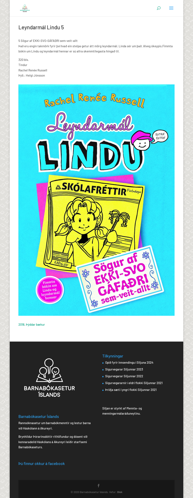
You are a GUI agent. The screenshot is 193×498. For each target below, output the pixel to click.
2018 (21, 324)
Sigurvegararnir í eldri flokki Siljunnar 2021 (134, 383)
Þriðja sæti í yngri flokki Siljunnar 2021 (131, 390)
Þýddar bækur (35, 324)
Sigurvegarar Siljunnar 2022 (124, 376)
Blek (119, 492)
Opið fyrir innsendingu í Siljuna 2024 (129, 362)
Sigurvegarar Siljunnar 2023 (124, 369)
